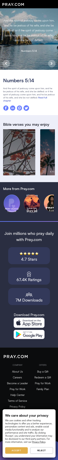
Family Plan (43, 389)
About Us (17, 371)
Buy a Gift (42, 371)
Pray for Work (17, 389)
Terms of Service (17, 400)
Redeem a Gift (42, 377)
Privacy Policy (17, 406)
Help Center (17, 395)
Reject (41, 450)
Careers (17, 377)
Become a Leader (17, 383)
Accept (16, 450)
